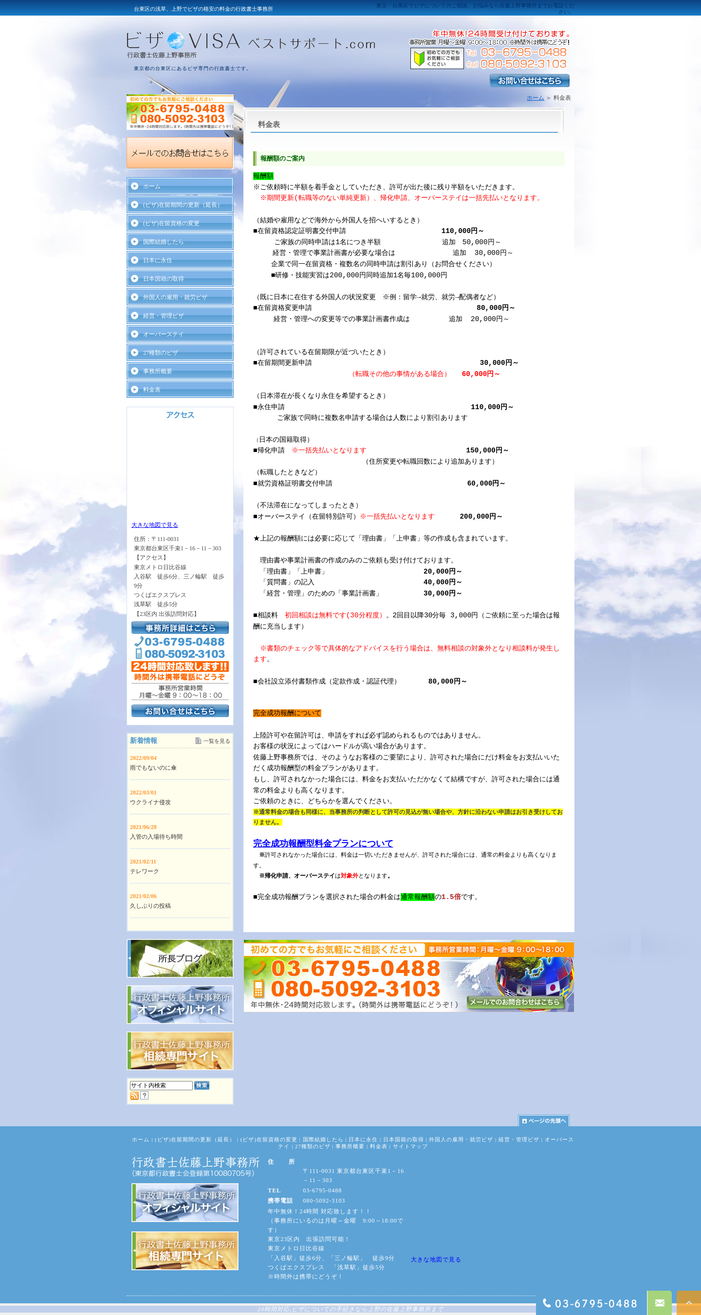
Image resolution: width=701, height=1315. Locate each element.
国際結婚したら (163, 241)
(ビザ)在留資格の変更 (171, 223)
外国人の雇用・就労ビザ (175, 297)
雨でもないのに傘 (153, 767)
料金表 (152, 389)
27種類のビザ (160, 352)
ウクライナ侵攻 (150, 802)
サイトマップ (410, 1146)
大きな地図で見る (154, 525)
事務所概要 (157, 371)
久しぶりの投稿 (150, 905)
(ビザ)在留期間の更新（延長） (183, 204)
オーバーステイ (163, 334)
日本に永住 (157, 260)
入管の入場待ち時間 (156, 836)
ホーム (535, 97)
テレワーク (144, 871)
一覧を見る (216, 741)
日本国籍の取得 (163, 278)
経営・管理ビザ (163, 315)
